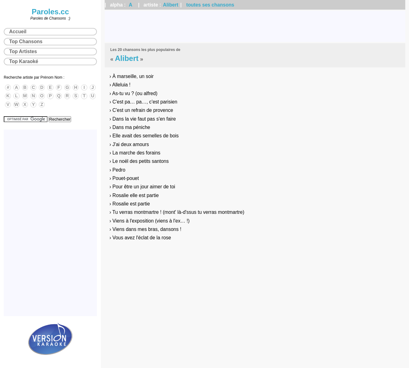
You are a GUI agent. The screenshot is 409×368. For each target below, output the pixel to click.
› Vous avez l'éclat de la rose (140, 237)
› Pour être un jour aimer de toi (142, 186)
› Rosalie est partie (130, 203)
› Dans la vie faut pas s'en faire (143, 119)
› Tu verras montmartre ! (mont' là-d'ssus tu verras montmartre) (177, 212)
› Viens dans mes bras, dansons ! (145, 229)
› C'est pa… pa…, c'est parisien (143, 101)
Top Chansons (26, 41)
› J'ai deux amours (129, 144)
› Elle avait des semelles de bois (144, 135)
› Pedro (117, 169)
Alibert (170, 4)
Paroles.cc (50, 11)
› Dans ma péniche (130, 127)
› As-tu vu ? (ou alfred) (133, 93)
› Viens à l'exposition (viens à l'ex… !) (150, 220)
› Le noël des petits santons (139, 161)
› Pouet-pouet (124, 178)
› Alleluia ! (120, 84)
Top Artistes (23, 51)
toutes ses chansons (210, 4)
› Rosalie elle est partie (134, 195)
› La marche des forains (135, 152)
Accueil (17, 31)
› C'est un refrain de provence (141, 110)
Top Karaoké (23, 61)
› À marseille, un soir (132, 76)
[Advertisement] (255, 26)
